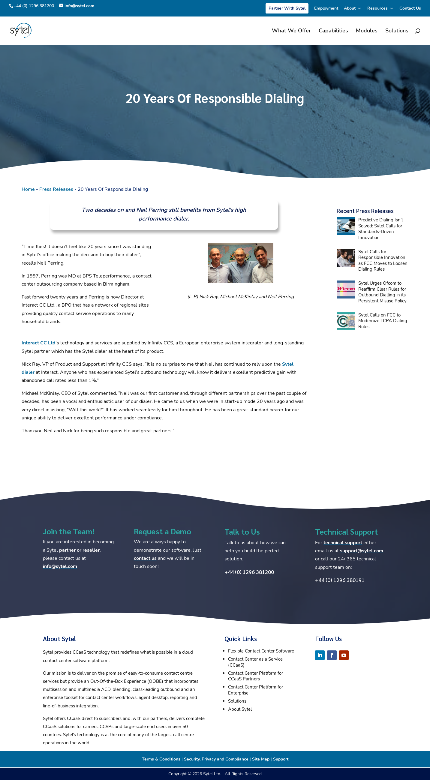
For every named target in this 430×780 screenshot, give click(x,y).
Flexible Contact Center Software (261, 651)
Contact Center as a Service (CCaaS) (255, 662)
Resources (377, 8)
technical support (342, 542)
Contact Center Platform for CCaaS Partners (255, 676)
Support (280, 759)
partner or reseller (79, 550)
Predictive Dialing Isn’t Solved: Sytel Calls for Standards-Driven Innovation (380, 229)
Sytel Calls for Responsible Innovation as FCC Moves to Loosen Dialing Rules (382, 260)
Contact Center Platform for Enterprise (255, 690)
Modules (366, 31)
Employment (326, 8)
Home (28, 189)
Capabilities (333, 31)
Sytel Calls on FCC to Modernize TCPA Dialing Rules (382, 321)
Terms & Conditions (161, 759)
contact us (145, 558)
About (350, 8)
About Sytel (240, 709)
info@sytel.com (60, 566)
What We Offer (291, 31)
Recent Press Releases (365, 210)
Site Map (260, 759)
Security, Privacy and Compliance (216, 759)
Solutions (396, 31)
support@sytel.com (361, 551)
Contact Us (410, 8)
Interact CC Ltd (39, 343)
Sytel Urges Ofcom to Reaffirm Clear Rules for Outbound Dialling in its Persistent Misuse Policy (382, 292)
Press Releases (56, 189)
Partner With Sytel (287, 8)
